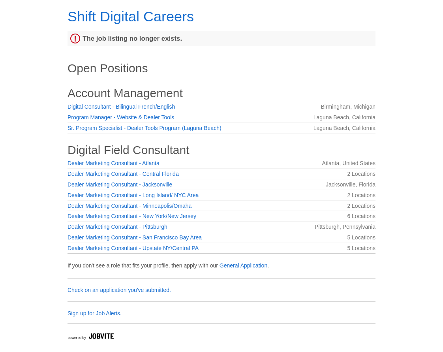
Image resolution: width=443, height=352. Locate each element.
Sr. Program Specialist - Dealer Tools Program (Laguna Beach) (145, 128)
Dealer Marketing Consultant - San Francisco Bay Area (135, 237)
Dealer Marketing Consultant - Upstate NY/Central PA (133, 248)
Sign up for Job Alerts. (95, 313)
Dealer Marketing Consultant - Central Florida (123, 174)
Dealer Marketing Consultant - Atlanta (114, 163)
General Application (243, 265)
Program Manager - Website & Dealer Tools (121, 117)
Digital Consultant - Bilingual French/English (121, 107)
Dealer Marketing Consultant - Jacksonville (120, 184)
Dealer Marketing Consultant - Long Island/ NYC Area (133, 195)
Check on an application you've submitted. (119, 290)
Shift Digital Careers (131, 16)
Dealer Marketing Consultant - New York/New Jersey (132, 216)
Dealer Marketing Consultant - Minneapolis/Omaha (129, 206)
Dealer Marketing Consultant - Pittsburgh (117, 227)
